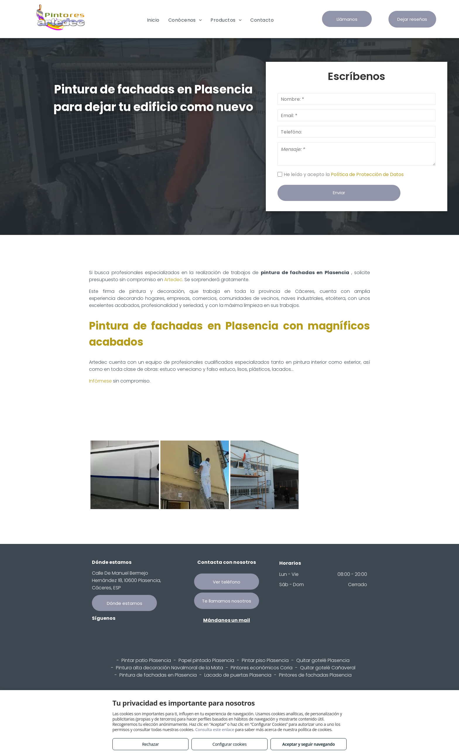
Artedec (173, 279)
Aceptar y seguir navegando (308, 744)
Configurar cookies (230, 744)
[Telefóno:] (357, 132)
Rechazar (150, 744)
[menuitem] (153, 20)
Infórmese (100, 381)
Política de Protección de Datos (368, 174)
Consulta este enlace (214, 729)
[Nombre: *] (357, 99)
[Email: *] (357, 115)
